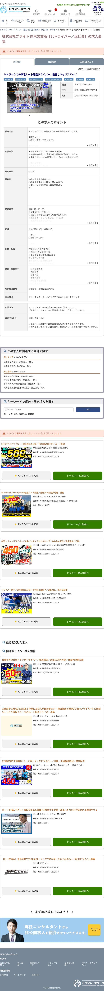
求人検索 (33, 21)
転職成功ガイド (46, 21)
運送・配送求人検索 (31, 29)
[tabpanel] (29, 97)
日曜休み (23, 414)
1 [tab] (29, 115)
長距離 (31, 414)
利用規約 (4, 974)
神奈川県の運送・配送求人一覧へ (18, 362)
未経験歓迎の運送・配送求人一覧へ (19, 376)
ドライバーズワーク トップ (10, 29)
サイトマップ (20, 974)
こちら (58, 51)
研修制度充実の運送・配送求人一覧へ (20, 380)
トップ (6, 22)
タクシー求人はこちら (95, 21)
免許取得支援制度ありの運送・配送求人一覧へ (24, 387)
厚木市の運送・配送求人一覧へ (17, 365)
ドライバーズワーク (9, 954)
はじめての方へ (19, 21)
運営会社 (35, 974)
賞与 (16, 414)
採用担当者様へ (77, 21)
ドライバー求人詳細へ (78, 475)
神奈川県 (44, 29)
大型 (11, 414)
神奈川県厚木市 (81, 90)
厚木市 (52, 29)
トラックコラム (62, 21)
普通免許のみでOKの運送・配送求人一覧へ (22, 383)
